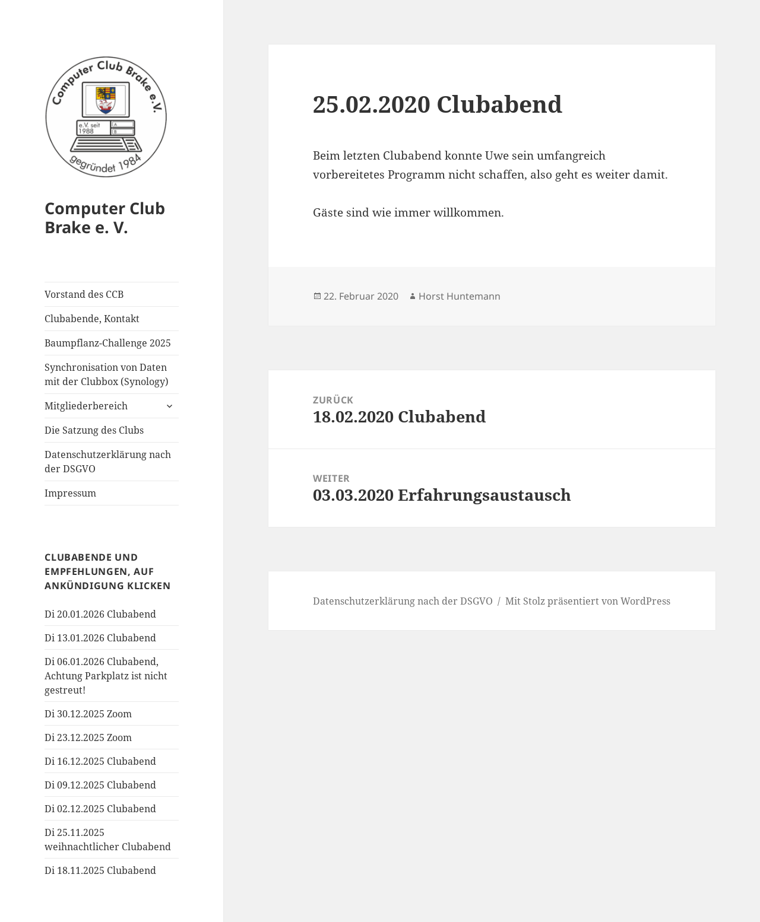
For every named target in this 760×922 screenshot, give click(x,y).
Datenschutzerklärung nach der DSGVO (108, 461)
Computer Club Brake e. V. (105, 217)
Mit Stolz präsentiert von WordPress (587, 601)
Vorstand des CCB (84, 294)
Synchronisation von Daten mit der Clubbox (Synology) (107, 374)
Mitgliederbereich (86, 405)
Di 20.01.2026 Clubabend (100, 614)
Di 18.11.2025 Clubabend (100, 870)
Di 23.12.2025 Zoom (88, 737)
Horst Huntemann (460, 296)
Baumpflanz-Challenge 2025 (108, 342)
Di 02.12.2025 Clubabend (100, 808)
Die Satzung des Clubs (94, 430)
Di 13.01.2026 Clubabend (100, 637)
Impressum (70, 493)
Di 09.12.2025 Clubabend (100, 784)
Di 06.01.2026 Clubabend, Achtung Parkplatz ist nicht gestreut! (106, 676)
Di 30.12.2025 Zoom (88, 713)
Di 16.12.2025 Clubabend (100, 761)
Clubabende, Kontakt (92, 318)
